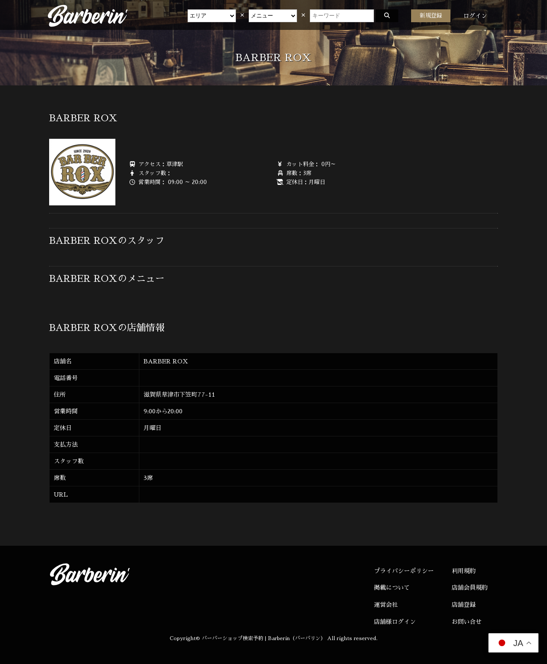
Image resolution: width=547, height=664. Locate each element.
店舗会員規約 (470, 588)
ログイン (475, 16)
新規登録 (431, 15)
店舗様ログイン (395, 622)
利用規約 (464, 571)
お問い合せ (467, 622)
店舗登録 (464, 605)
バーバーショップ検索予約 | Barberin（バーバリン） (264, 638)
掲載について (392, 588)
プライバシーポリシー (404, 571)
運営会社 (386, 605)
